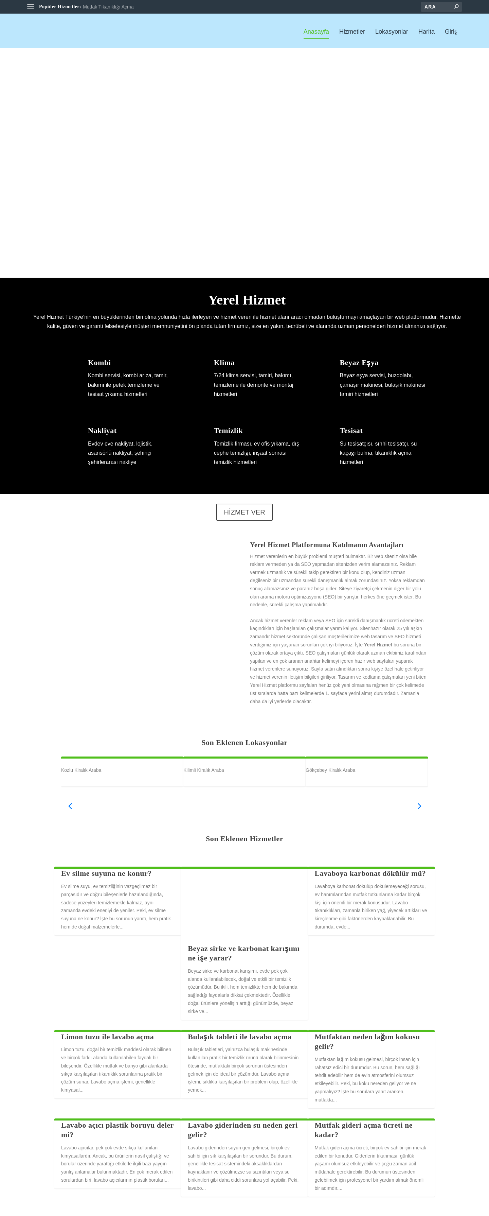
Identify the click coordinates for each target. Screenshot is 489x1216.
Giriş (451, 31)
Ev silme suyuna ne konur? (106, 873)
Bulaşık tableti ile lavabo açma (239, 1036)
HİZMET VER (244, 511)
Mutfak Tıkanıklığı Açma (108, 7)
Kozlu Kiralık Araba (81, 769)
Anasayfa (316, 31)
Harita (426, 31)
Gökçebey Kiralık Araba (330, 769)
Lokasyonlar (391, 31)
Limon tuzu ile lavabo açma (107, 1036)
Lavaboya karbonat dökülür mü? (370, 873)
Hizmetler (352, 31)
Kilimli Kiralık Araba (203, 769)
